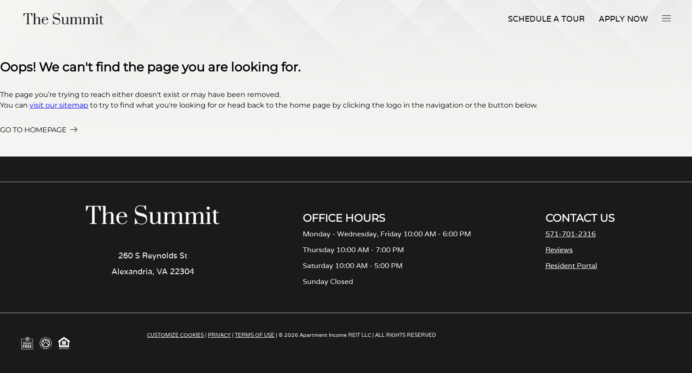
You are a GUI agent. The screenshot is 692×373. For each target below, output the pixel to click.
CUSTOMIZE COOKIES (175, 335)
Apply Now (623, 19)
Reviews (559, 249)
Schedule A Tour (546, 19)
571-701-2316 (570, 234)
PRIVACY (219, 335)
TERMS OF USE (255, 335)
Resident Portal (571, 265)
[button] (666, 18)
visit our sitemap (59, 105)
